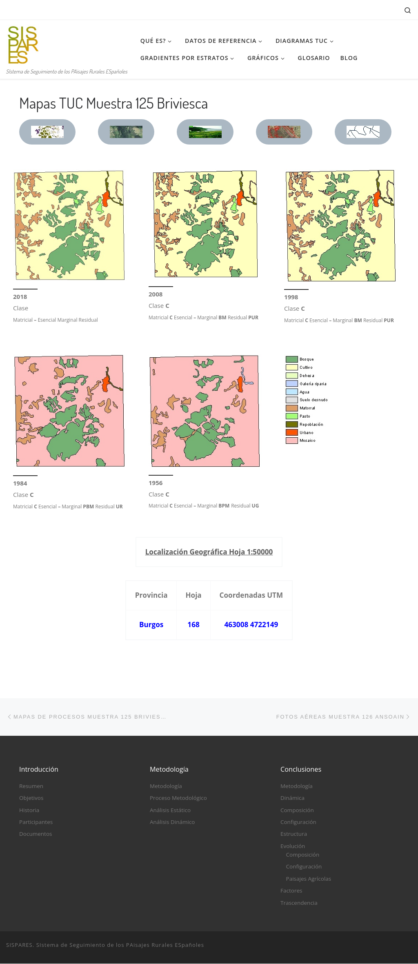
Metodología (166, 786)
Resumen (31, 786)
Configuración (298, 822)
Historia (29, 810)
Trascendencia (299, 902)
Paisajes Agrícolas (308, 878)
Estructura (293, 834)
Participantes (36, 822)
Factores (291, 891)
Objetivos (31, 798)
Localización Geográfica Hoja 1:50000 (209, 552)
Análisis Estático (170, 810)
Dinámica (292, 798)
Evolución (292, 846)
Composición (297, 810)
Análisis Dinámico (172, 822)
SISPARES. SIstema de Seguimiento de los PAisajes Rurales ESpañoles (105, 944)
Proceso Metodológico (178, 798)
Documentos (35, 834)
